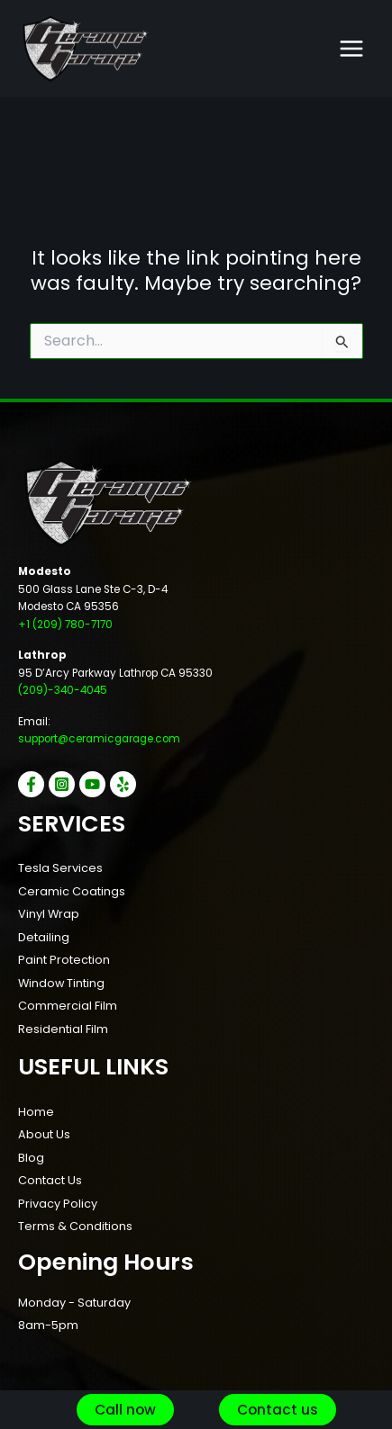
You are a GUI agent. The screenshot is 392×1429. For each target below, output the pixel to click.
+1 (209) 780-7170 (65, 624)
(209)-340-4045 (62, 690)
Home (36, 1111)
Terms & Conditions (75, 1226)
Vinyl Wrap (48, 913)
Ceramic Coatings (71, 891)
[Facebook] (31, 784)
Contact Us (50, 1180)
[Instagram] (62, 784)
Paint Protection (64, 959)
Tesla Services (60, 868)
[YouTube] (92, 784)
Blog (31, 1157)
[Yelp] (123, 784)
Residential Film (63, 1029)
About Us (44, 1134)
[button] (125, 1410)
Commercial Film (67, 1005)
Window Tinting (61, 983)
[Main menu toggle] (351, 48)
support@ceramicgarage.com (99, 739)
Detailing (43, 937)
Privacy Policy (57, 1203)
